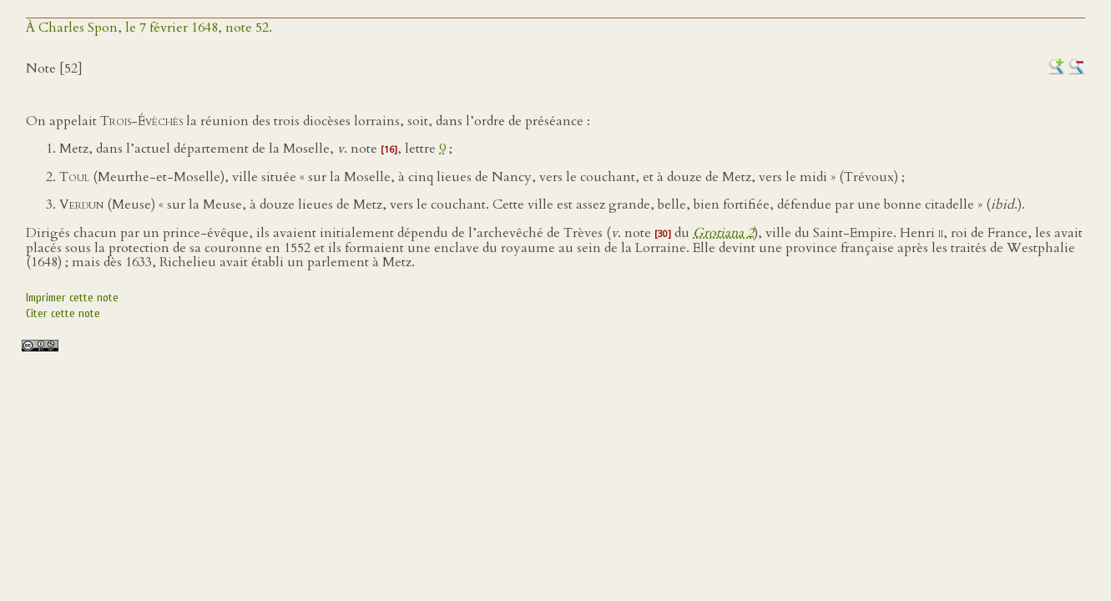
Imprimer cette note (72, 297)
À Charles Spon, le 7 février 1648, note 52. (149, 27)
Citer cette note (63, 313)
